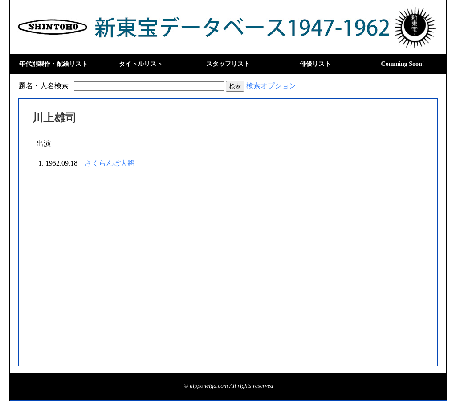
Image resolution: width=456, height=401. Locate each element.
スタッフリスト (228, 64)
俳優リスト (315, 64)
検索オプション (271, 85)
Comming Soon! (402, 64)
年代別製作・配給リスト (53, 64)
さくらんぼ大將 (109, 163)
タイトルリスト (141, 64)
